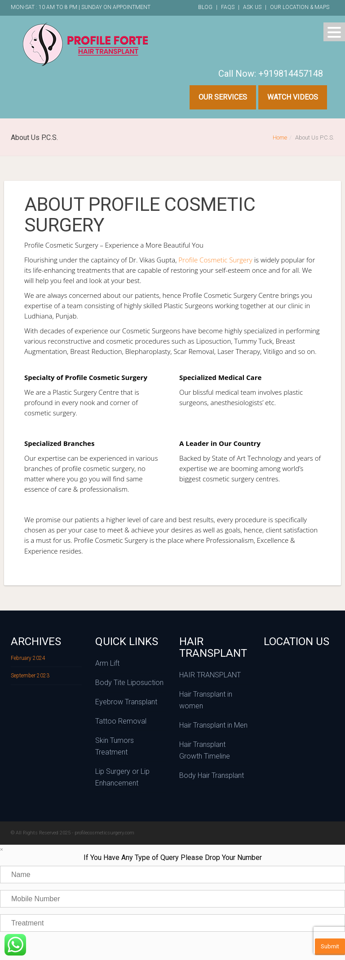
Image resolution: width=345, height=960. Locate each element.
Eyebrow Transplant (126, 702)
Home (280, 137)
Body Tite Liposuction (129, 682)
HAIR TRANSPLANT (210, 675)
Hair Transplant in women (205, 700)
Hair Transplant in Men (213, 725)
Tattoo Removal (120, 721)
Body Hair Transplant (211, 775)
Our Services (223, 97)
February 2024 (28, 658)
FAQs (227, 7)
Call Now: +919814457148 (270, 73)
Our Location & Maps (299, 7)
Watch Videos (292, 97)
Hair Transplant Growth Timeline (204, 750)
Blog (205, 7)
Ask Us (252, 7)
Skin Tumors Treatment (114, 746)
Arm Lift (107, 663)
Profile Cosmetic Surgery (215, 259)
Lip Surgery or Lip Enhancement (122, 777)
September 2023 (30, 675)
